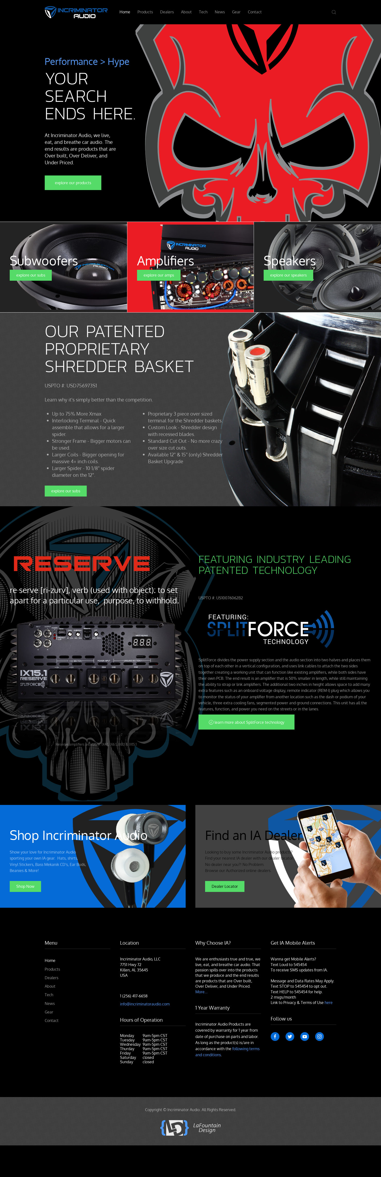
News (220, 11)
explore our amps (159, 275)
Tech (203, 11)
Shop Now (25, 885)
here (329, 1002)
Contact (255, 11)
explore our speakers (288, 275)
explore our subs (30, 275)
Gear (236, 11)
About (186, 11)
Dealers (167, 11)
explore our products (73, 182)
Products (145, 11)
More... (201, 991)
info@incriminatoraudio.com (145, 1004)
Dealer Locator (225, 885)
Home (125, 11)
